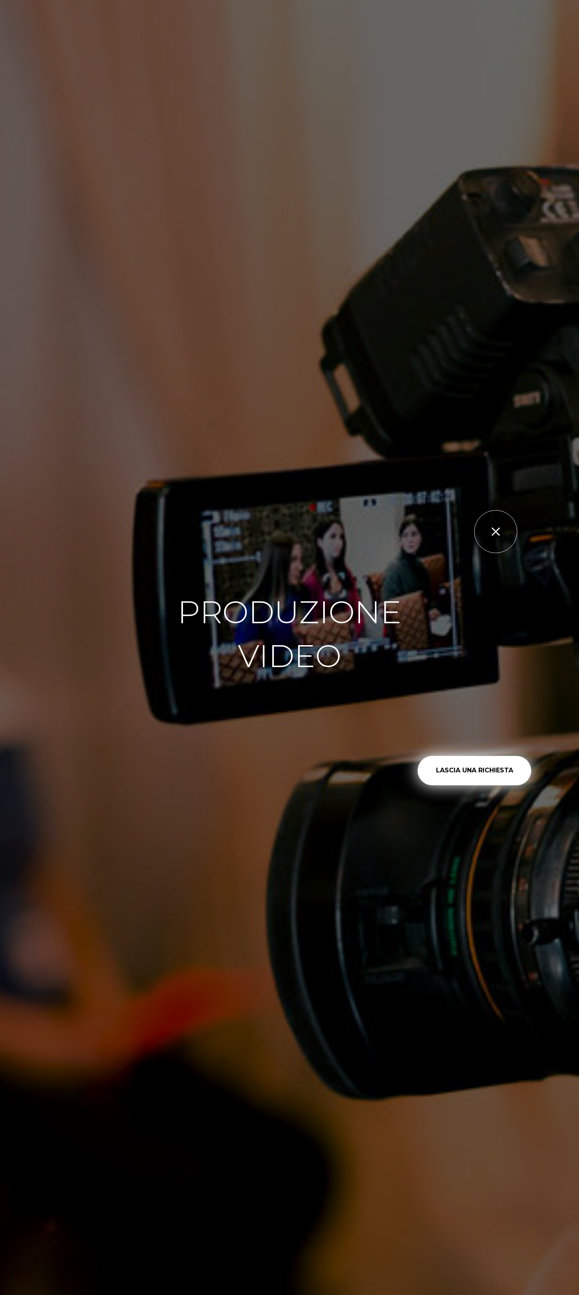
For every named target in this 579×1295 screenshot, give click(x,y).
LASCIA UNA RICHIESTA (474, 770)
